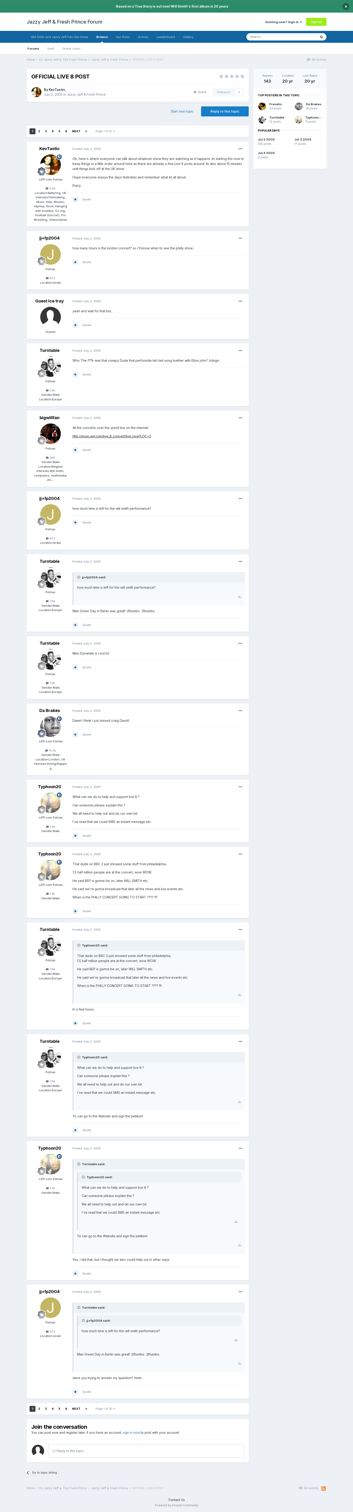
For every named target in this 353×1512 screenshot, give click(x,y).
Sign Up (316, 22)
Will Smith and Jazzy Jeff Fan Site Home (59, 37)
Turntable (49, 350)
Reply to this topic (224, 111)
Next (76, 131)
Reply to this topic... (69, 1451)
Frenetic (275, 104)
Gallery (188, 37)
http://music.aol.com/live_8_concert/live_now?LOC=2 (112, 436)
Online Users (71, 48)
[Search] (269, 36)
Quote (86, 199)
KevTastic (57, 90)
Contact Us (176, 1500)
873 (50, 278)
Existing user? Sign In (283, 22)
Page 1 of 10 (105, 131)
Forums (33, 48)
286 (50, 457)
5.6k (50, 188)
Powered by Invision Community (176, 1505)
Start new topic (182, 111)
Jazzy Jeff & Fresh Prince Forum (64, 22)
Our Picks (123, 37)
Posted (87, 149)
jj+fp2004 (49, 238)
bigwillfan (49, 417)
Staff (50, 48)
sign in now (131, 1432)
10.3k (50, 750)
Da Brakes (49, 710)
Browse (102, 39)
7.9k (50, 390)
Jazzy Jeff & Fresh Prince (86, 94)
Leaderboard (165, 37)
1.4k (50, 826)
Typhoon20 (49, 786)
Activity (143, 37)
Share (200, 92)
